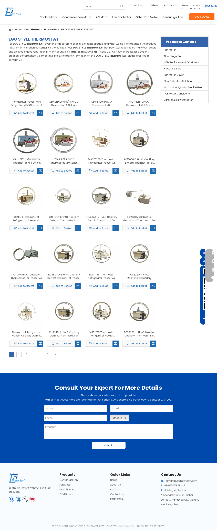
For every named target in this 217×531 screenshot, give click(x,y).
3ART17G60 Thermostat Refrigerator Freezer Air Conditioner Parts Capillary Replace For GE (101, 161)
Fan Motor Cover (174, 75)
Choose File (120, 418)
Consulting (137, 5)
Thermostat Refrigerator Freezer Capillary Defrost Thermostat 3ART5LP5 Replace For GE (26, 334)
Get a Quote (201, 16)
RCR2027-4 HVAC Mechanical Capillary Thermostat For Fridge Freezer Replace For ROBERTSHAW (139, 276)
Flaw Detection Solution (178, 81)
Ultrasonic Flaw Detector (178, 100)
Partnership (171, 5)
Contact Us (193, 8)
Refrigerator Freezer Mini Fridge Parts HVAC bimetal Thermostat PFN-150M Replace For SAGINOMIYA (26, 103)
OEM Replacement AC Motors (181, 62)
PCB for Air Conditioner (177, 93)
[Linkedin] (18, 499)
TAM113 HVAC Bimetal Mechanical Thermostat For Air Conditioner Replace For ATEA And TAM (139, 218)
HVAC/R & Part (172, 68)
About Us (115, 484)
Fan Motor (170, 50)
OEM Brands (66, 494)
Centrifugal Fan (173, 56)
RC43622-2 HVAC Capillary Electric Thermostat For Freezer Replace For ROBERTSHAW (101, 218)
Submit (108, 445)
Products (115, 489)
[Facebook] (11, 499)
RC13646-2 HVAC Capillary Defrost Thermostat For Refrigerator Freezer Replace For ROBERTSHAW (64, 334)
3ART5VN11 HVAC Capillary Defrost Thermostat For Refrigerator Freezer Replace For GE (64, 218)
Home (113, 480)
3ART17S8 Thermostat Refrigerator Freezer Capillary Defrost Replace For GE (102, 334)
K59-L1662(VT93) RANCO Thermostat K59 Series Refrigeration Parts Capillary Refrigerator (64, 103)
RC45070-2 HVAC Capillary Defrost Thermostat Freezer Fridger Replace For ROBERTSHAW (63, 276)
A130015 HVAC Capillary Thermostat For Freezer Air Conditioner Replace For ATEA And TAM (26, 276)
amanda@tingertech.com (181, 480)
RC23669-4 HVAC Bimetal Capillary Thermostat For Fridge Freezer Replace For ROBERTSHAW (139, 334)
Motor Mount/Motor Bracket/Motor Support (186, 87)
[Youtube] (32, 499)
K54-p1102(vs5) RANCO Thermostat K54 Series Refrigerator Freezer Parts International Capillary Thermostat (26, 161)
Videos (154, 5)
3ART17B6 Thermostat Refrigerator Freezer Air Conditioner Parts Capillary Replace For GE (101, 276)
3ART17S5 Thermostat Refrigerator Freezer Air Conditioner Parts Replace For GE (26, 218)
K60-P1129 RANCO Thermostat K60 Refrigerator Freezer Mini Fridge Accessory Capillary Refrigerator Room (101, 103)
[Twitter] (25, 499)
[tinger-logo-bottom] (20, 477)
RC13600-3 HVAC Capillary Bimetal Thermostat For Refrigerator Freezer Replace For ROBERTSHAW (139, 161)
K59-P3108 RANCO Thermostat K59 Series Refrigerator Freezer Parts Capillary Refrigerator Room (64, 161)
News (185, 5)
